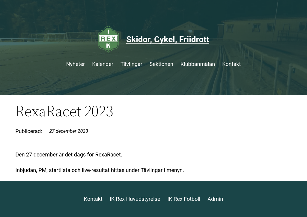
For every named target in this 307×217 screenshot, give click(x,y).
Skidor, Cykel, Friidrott (167, 39)
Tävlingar (151, 170)
